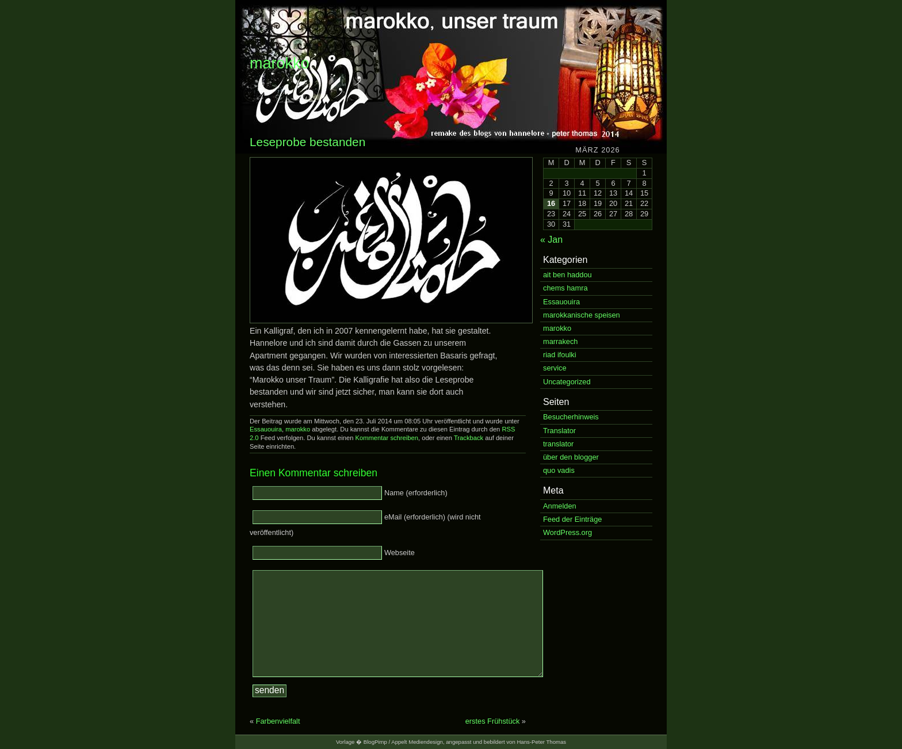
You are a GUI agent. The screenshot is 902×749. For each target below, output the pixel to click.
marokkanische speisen (581, 315)
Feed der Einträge (572, 519)
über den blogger (571, 457)
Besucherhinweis (571, 416)
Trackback (468, 437)
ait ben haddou (567, 274)
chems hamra (565, 288)
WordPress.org (567, 532)
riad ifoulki (559, 354)
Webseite (399, 552)
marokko (279, 63)
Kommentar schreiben (386, 437)
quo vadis (559, 470)
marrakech (560, 341)
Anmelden (559, 506)
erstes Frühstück (492, 721)
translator (558, 444)
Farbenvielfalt (278, 721)
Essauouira (266, 429)
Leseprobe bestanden (307, 141)
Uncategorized (567, 381)
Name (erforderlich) (416, 492)
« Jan (551, 239)
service (555, 368)
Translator (559, 430)
